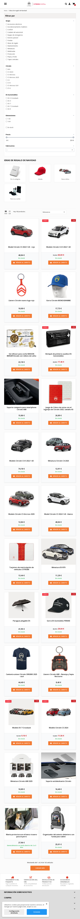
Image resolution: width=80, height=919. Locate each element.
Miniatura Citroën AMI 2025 (21, 781)
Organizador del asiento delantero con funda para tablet (58, 835)
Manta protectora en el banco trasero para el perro (21, 835)
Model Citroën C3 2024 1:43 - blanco (58, 514)
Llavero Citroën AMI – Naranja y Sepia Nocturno (58, 675)
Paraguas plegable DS (21, 621)
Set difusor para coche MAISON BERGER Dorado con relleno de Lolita (21, 355)
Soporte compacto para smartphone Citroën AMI (21, 408)
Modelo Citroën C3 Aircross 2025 (21, 514)
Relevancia (54, 212)
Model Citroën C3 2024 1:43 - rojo (21, 247)
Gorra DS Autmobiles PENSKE (58, 621)
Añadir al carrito (21, 262)
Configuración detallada (14, 912)
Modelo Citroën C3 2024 (58, 728)
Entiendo (37, 912)
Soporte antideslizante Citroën (58, 781)
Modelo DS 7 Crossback (21, 728)
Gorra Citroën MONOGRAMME (58, 300)
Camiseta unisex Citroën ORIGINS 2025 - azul (21, 675)
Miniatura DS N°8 (58, 567)
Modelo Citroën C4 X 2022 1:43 (58, 247)
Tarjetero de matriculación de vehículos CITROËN (21, 568)
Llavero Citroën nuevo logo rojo (21, 300)
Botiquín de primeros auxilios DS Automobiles (59, 355)
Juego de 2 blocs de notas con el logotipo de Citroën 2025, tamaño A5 (58, 408)
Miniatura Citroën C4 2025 (58, 461)
